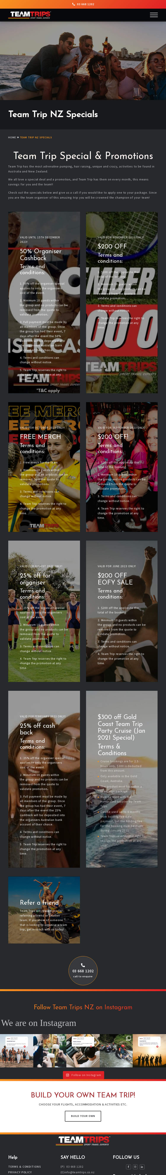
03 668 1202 (83, 4)
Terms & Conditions (24, 1167)
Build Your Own (83, 1116)
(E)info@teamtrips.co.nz (78, 1172)
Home (12, 137)
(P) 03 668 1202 (72, 1167)
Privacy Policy (20, 1172)
